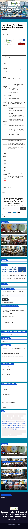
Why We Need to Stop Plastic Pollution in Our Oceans (12, 391)
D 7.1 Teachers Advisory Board (7, 322)
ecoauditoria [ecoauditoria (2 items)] (22, 419)
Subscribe (23, 208)
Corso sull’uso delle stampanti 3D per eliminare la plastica (13, 348)
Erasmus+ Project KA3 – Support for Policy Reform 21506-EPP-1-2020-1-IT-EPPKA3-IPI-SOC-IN (14, 10)
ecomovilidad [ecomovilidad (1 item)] (4, 421)
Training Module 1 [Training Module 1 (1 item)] (5, 435)
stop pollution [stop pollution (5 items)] (19, 433)
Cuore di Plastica (5, 407)
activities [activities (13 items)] (6, 414)
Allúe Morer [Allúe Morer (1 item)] (12, 414)
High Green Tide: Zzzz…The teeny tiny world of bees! (12, 27)
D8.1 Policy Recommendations (7, 327)
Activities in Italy (5, 377)
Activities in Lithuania (6, 374)
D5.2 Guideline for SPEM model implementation (12, 313)
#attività (12, 33)
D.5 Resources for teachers (7, 308)
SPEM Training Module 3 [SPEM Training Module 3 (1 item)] (6, 433)
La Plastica (4, 404)
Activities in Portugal (6, 369)
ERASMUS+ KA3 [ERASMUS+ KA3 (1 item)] (18, 421)
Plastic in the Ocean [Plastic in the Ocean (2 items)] (10, 427)
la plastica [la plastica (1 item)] (23, 423)
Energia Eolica (4, 386)
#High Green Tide (5, 34)
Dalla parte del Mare (6, 399)
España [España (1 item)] (24, 421)
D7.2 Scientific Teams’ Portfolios (8, 325)
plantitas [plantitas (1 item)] (23, 425)
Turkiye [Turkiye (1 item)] (10, 435)
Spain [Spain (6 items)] (16, 429)
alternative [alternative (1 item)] (23, 414)
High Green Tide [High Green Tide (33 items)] (4, 423)
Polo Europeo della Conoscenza (15, 524)
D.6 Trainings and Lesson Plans (8, 316)
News (3, 452)
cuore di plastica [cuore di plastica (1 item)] (15, 419)
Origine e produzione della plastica (8, 402)
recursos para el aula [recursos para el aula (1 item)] (5, 429)
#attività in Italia (17, 33)
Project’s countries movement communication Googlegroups (10, 526)
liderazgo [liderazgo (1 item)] (3, 425)
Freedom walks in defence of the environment (11, 241)
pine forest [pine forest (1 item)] (19, 425)
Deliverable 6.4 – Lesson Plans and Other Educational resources (12, 252)
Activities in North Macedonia (7, 371)
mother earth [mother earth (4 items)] (14, 425)
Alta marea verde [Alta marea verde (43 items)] (17, 414)
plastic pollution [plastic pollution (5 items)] (18, 427)
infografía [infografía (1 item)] (14, 423)
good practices (5, 341)
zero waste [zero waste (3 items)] (15, 435)
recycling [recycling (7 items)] (12, 429)
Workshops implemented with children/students (11, 334)
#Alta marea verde (6, 33)
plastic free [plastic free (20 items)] (4, 427)
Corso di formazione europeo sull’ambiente (10, 353)
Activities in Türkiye (5, 366)
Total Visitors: (3, 500)
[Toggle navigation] (14, 18)
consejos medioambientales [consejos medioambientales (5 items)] (6, 419)
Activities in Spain (5, 379)
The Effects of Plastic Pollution (8, 397)
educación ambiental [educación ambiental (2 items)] (11, 421)
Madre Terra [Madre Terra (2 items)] (9, 425)
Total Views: (3, 497)
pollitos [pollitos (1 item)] (23, 427)
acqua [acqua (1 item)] (3, 414)
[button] (26, 18)
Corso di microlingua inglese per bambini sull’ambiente (12, 356)
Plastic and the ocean (6, 394)
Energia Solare (4, 389)
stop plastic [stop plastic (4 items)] (13, 433)
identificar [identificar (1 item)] (10, 423)
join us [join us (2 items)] (19, 423)
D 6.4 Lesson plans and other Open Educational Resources (13, 473)
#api (21, 33)
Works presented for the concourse (12, 231)
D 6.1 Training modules (7, 319)
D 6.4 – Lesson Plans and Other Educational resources (13, 317)
